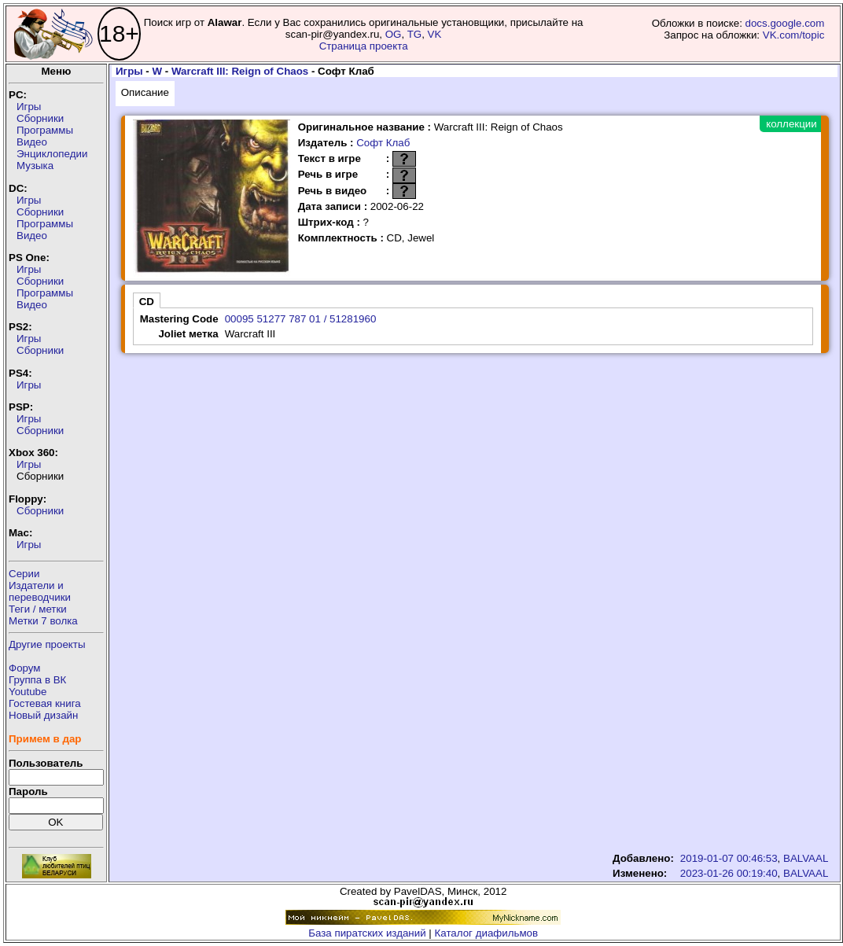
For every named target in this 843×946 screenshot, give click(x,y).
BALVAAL (805, 858)
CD (146, 301)
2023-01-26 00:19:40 (729, 873)
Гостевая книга (45, 703)
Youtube (27, 692)
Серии (24, 574)
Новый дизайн (43, 715)
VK (435, 34)
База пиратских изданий (366, 933)
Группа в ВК (37, 680)
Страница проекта (363, 46)
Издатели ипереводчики (40, 591)
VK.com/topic (794, 35)
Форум (25, 668)
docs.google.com (785, 23)
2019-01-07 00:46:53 (729, 858)
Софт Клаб (383, 143)
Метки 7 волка (43, 621)
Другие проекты (47, 644)
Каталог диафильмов (487, 933)
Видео (32, 142)
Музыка (35, 165)
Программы (45, 130)
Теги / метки (38, 609)
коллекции (791, 124)
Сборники (40, 118)
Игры (29, 106)
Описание (145, 92)
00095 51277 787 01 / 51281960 (301, 319)
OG (393, 34)
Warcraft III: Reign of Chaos (239, 71)
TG (414, 34)
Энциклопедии (52, 154)
